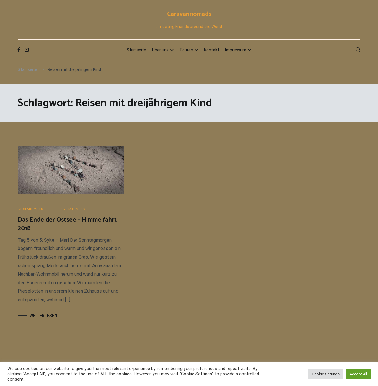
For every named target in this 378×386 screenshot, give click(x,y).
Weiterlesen (43, 315)
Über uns (160, 50)
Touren (186, 50)
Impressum (235, 50)
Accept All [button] (358, 374)
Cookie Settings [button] (326, 374)
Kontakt (211, 50)
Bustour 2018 (30, 209)
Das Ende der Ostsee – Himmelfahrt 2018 (67, 224)
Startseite (136, 50)
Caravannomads (189, 14)
